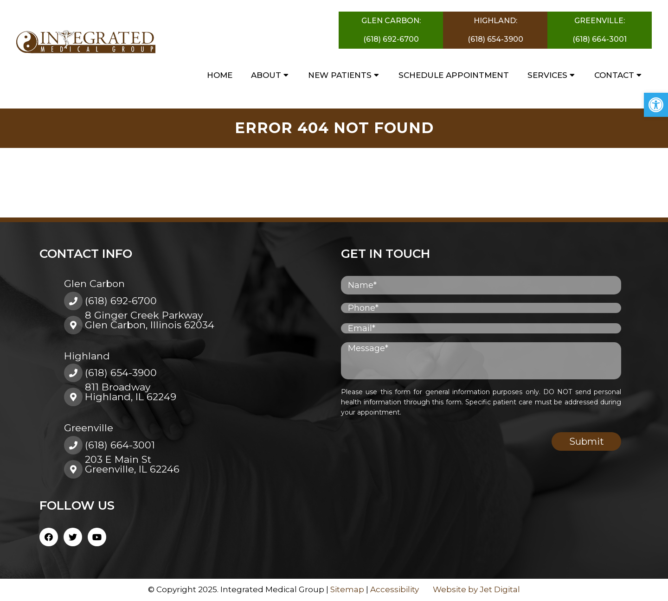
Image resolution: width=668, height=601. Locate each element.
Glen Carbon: (391, 20)
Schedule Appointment (453, 75)
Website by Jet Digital (476, 589)
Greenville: (599, 20)
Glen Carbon (94, 283)
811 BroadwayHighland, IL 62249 (130, 392)
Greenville (88, 428)
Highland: (495, 20)
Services (547, 75)
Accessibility (394, 589)
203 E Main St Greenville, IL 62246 (132, 464)
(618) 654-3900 (495, 39)
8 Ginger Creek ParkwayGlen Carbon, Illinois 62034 (149, 320)
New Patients (340, 75)
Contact (614, 75)
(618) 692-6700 (391, 39)
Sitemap (347, 589)
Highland (87, 356)
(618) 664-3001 (599, 39)
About (266, 75)
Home (219, 75)
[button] (656, 105)
